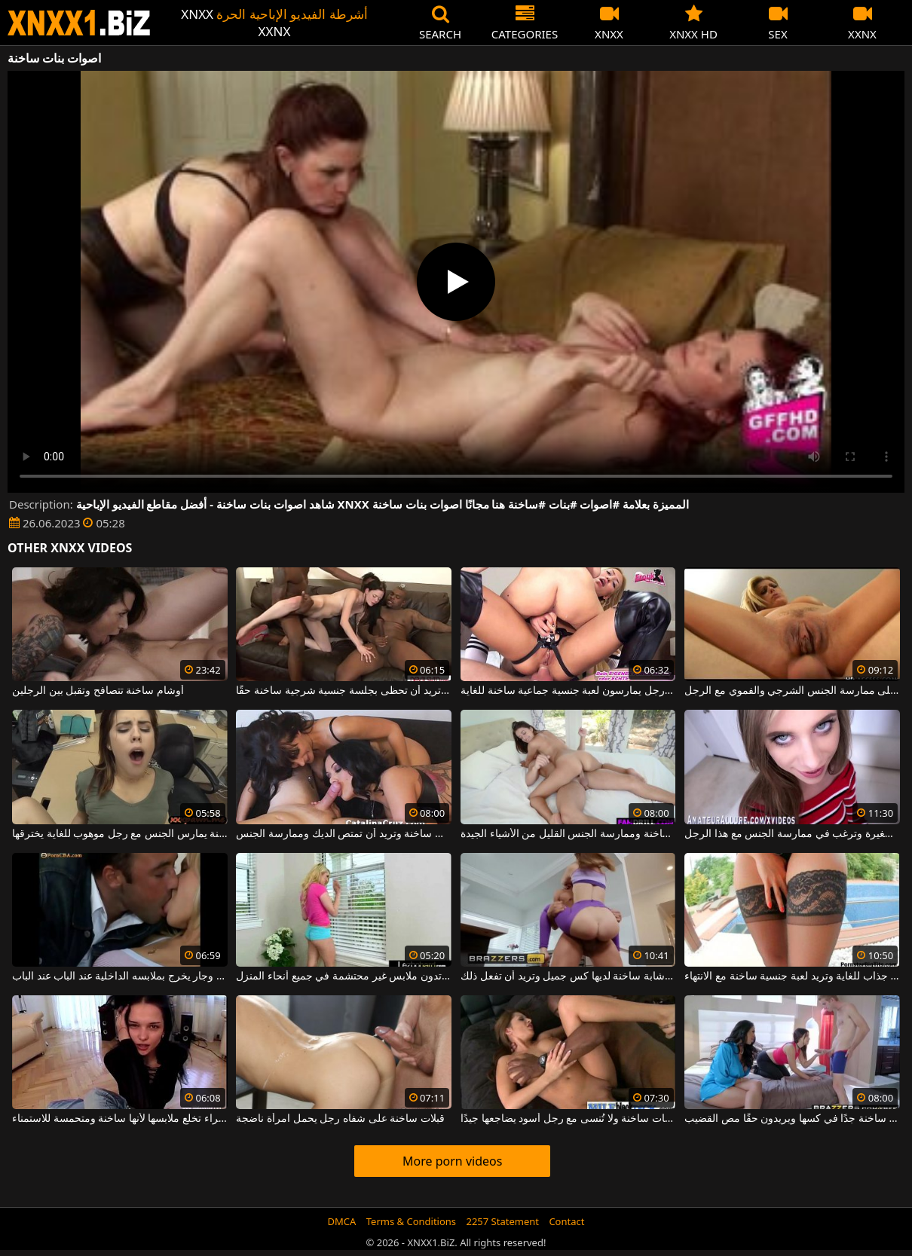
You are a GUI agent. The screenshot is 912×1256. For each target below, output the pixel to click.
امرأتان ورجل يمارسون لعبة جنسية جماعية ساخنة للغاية (568, 691)
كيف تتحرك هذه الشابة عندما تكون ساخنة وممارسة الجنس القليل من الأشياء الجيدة (568, 834)
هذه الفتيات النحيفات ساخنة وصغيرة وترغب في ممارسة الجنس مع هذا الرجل (792, 834)
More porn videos (452, 1161)
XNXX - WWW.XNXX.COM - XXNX (79, 23)
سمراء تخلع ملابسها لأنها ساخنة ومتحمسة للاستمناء (120, 1119)
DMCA (342, 1221)
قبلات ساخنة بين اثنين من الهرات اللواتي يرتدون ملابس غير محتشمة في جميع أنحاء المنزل (343, 976)
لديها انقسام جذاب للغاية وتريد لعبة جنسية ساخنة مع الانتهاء (792, 976)
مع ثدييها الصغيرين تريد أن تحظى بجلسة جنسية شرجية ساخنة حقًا (343, 691)
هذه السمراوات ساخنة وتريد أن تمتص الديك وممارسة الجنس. (343, 834)
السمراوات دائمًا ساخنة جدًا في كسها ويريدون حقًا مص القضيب (792, 1119)
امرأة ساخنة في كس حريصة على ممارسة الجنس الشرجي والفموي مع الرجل (792, 691)
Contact (566, 1221)
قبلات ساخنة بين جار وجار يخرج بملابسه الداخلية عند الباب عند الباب (120, 976)
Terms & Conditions (411, 1221)
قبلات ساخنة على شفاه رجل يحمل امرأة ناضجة (340, 1119)
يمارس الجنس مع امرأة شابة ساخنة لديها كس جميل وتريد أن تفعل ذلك (568, 976)
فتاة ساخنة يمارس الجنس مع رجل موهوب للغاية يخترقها (120, 834)
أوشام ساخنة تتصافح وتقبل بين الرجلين (98, 691)
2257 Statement (502, 1221)
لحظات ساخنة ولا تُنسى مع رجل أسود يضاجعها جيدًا (568, 1119)
